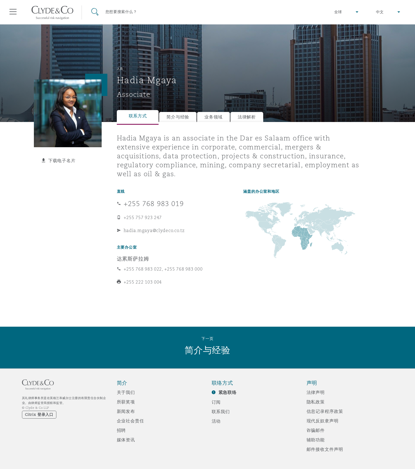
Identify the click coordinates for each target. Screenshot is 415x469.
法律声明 (316, 392)
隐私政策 (316, 401)
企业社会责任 (130, 420)
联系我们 (221, 411)
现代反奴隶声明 (323, 420)
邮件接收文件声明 (325, 449)
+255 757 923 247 (143, 217)
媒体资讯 (126, 439)
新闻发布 (126, 411)
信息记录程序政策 (325, 411)
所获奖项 (126, 401)
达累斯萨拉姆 (133, 258)
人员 (120, 68)
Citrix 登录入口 (39, 414)
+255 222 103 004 (143, 282)
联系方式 (138, 116)
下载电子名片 (61, 160)
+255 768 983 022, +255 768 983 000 (163, 269)
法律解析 (247, 117)
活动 (216, 421)
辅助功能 (316, 439)
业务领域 (213, 117)
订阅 (216, 402)
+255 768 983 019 (154, 203)
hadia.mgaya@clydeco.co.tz (154, 230)
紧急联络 (227, 392)
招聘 (121, 430)
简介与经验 (177, 117)
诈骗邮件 (316, 430)
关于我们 (126, 392)
